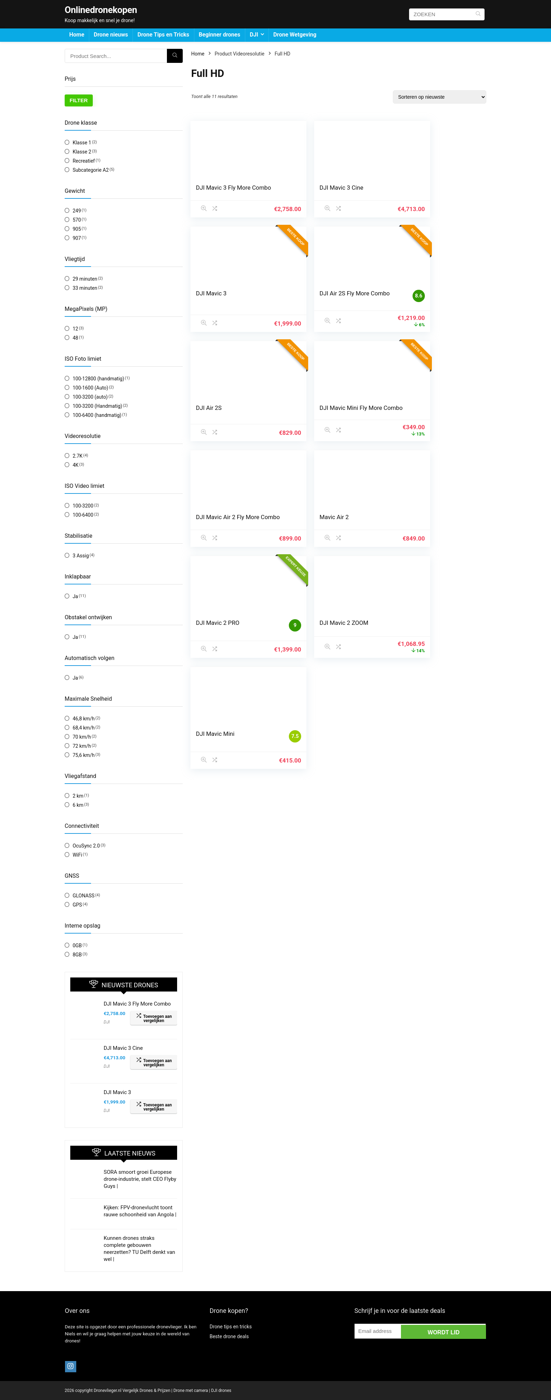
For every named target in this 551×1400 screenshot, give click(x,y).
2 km (78, 796)
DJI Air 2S (311, 293)
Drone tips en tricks (230, 1326)
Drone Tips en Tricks (163, 34)
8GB (77, 954)
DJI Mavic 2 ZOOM (220, 522)
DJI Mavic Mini (317, 522)
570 (77, 220)
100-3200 (83, 506)
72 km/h (82, 746)
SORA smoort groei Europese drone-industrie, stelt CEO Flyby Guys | (140, 1179)
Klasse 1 (82, 142)
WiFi (77, 855)
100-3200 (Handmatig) (97, 406)
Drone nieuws (111, 34)
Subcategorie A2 (91, 170)
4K (76, 465)
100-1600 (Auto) (90, 388)
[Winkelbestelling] (439, 97)
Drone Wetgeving (295, 34)
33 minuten (85, 288)
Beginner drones (219, 34)
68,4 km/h (84, 728)
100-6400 (83, 515)
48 (75, 338)
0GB (77, 945)
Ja (75, 596)
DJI (254, 34)
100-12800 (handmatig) (98, 378)
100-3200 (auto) (90, 397)
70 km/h (82, 737)
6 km (78, 805)
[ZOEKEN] (478, 14)
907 (77, 238)
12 (75, 329)
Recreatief (84, 161)
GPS (77, 905)
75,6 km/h (84, 755)
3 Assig (81, 555)
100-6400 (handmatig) (97, 415)
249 (77, 211)
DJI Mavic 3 (117, 1092)
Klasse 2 (82, 152)
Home (76, 34)
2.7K (78, 456)
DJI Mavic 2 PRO (421, 409)
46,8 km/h (84, 718)
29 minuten (85, 279)
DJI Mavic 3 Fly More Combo (137, 1004)
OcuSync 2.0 (86, 846)
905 (77, 229)
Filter (79, 100)
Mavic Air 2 (312, 409)
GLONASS (84, 895)
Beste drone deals (229, 1336)
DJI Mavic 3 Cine (123, 1048)
